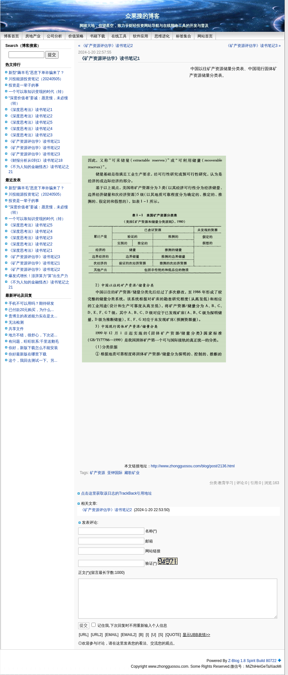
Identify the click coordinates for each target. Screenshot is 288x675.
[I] (147, 635)
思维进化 (162, 36)
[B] (141, 635)
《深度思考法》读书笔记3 (31, 135)
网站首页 (205, 36)
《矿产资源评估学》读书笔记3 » (253, 45)
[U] (153, 635)
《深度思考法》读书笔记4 (31, 129)
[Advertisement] (134, 110)
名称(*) (151, 531)
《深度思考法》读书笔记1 (31, 109)
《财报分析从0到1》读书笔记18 (36, 160)
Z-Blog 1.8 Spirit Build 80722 (252, 661)
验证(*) (151, 563)
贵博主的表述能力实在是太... (33, 316)
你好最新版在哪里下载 (28, 354)
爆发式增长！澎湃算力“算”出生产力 (38, 276)
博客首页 (11, 36)
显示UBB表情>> (196, 635)
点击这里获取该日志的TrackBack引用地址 (116, 493)
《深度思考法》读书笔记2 (31, 116)
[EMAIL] (112, 635)
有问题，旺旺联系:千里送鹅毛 (34, 341)
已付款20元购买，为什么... (31, 310)
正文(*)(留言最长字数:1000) (101, 572)
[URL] (84, 635)
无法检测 (16, 322)
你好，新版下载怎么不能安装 (33, 348)
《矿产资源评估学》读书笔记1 (34, 141)
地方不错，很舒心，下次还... (33, 335)
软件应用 (140, 36)
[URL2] (97, 635)
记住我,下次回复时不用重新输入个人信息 (132, 625)
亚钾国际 (114, 473)
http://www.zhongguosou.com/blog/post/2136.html (193, 466)
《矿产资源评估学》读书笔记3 (34, 154)
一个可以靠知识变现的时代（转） (37, 91)
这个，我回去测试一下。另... (33, 360)
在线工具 (119, 36)
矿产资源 (97, 473)
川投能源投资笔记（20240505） (36, 79)
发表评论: (90, 522)
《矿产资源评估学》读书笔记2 (34, 148)
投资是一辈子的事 (24, 85)
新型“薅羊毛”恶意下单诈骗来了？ (36, 72)
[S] (161, 635)
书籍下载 (97, 36)
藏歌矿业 (132, 473)
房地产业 (33, 36)
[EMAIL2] (128, 635)
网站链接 (152, 551)
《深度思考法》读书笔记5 (31, 122)
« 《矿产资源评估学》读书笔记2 (105, 45)
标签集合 (183, 36)
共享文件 (16, 329)
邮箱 (149, 541)
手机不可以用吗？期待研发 (31, 303)
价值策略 (76, 36)
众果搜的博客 (142, 16)
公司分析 (54, 36)
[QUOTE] (173, 635)
